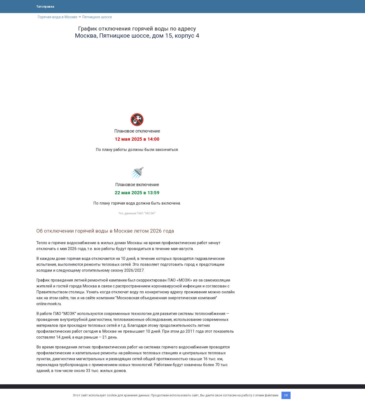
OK (286, 395)
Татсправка (47, 6)
